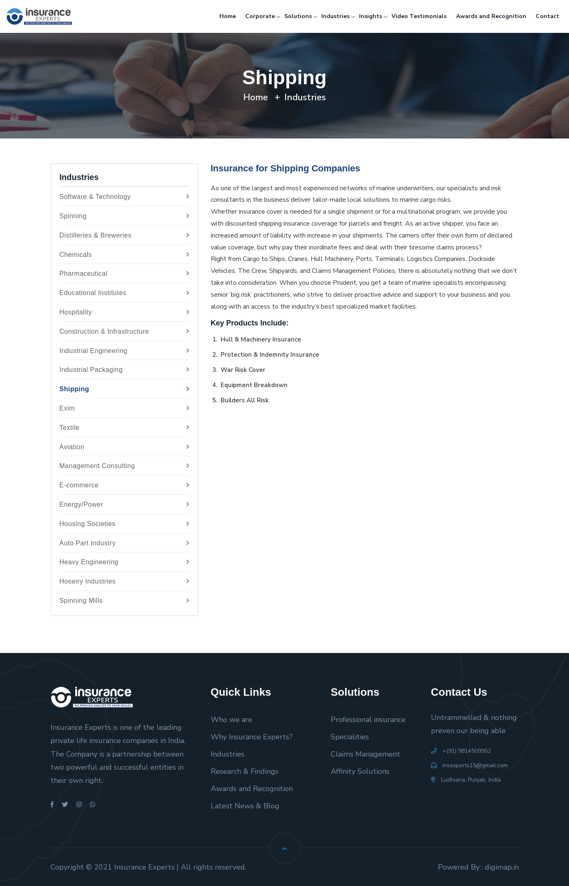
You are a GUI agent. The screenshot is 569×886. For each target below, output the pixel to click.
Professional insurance (368, 719)
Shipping (124, 389)
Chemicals (124, 255)
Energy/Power (124, 505)
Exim (124, 409)
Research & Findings (245, 771)
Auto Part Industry (124, 543)
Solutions (298, 16)
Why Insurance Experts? (252, 737)
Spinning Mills (124, 601)
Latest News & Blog (245, 806)
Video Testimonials (419, 16)
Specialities (350, 737)
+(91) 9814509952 (461, 751)
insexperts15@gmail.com (469, 765)
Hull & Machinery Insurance (260, 339)
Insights (370, 16)
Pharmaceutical (124, 274)
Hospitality (124, 312)
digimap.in (502, 867)
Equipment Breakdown (253, 385)
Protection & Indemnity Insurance (269, 355)
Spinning (124, 216)
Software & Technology (124, 197)
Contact (547, 16)
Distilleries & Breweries (124, 236)
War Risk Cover (242, 370)
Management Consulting (124, 466)
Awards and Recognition (491, 16)
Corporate (260, 16)
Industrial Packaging (124, 370)
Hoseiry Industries (124, 582)
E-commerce (124, 485)
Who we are (231, 719)
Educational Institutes (124, 293)
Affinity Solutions (360, 771)
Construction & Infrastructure (124, 332)
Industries (335, 16)
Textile (124, 428)
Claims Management (365, 754)
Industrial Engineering (124, 351)
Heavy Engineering (124, 562)
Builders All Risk (244, 400)
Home (227, 16)
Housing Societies (124, 524)
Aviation (124, 447)
